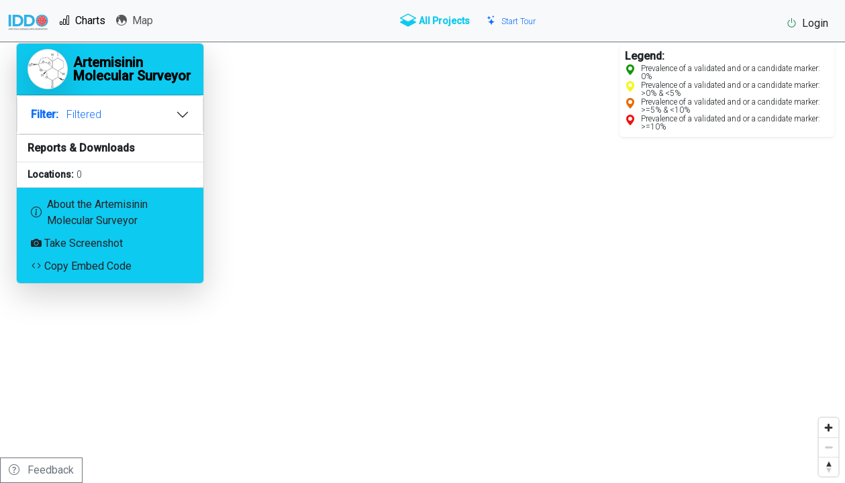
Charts (82, 20)
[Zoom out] (828, 447)
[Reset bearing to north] (828, 466)
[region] (422, 241)
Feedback (41, 470)
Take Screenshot (77, 243)
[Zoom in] (828, 427)
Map (134, 20)
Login (807, 23)
